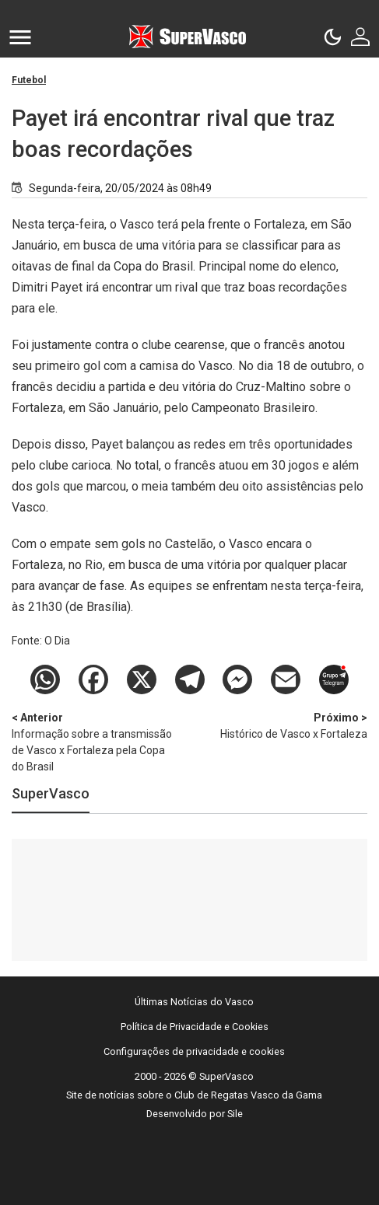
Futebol (29, 80)
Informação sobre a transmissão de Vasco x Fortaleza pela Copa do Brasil (93, 741)
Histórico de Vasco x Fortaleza (285, 725)
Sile (235, 1113)
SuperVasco (50, 793)
